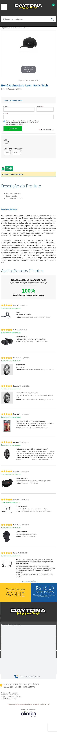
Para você (17, 28)
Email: (5, 114)
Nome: (6, 106)
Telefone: (40, 106)
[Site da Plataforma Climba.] (28, 713)
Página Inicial (5, 28)
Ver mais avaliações (28, 581)
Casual (26, 28)
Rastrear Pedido (14, 625)
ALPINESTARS (45, 215)
